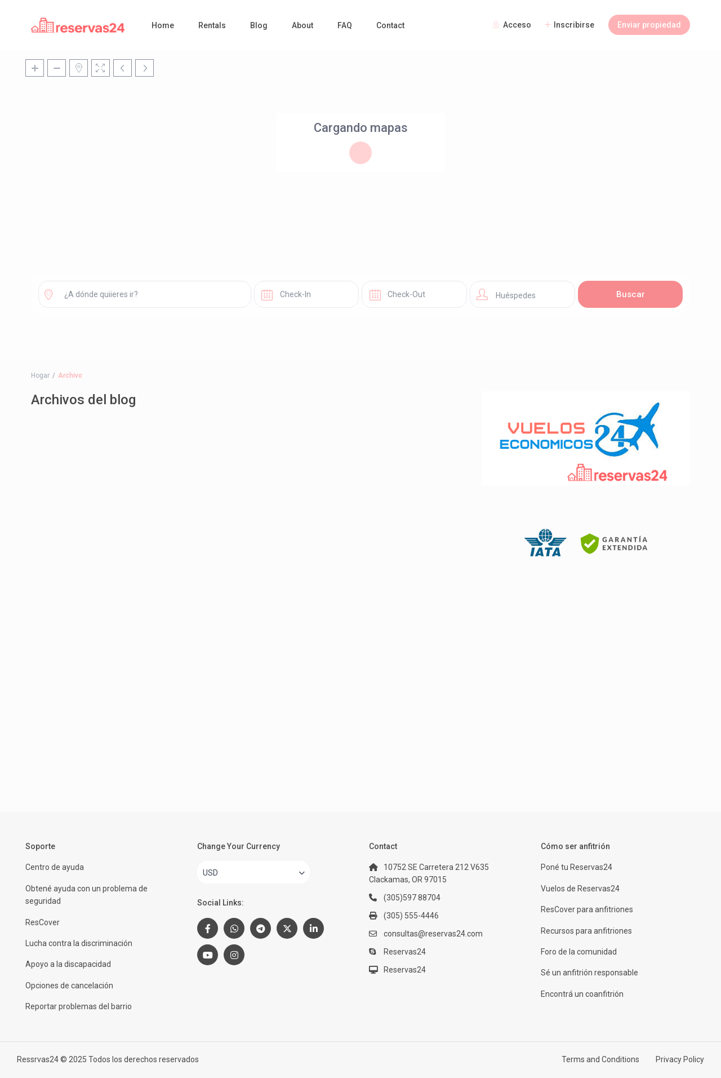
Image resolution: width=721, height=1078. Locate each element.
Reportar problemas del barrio (78, 1006)
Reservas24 (405, 969)
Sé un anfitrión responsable (589, 972)
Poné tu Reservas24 (576, 867)
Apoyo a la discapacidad (68, 964)
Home (163, 25)
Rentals (212, 25)
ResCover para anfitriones (587, 909)
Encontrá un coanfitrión (582, 994)
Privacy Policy (680, 1059)
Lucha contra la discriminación (78, 943)
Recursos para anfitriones (586, 930)
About (302, 25)
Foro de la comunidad (579, 951)
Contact (390, 25)
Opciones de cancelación (69, 985)
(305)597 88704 (412, 897)
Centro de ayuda (54, 867)
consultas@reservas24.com (433, 933)
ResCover (42, 922)
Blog (259, 25)
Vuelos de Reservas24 (580, 888)
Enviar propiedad (649, 24)
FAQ (344, 25)
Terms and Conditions (600, 1059)
